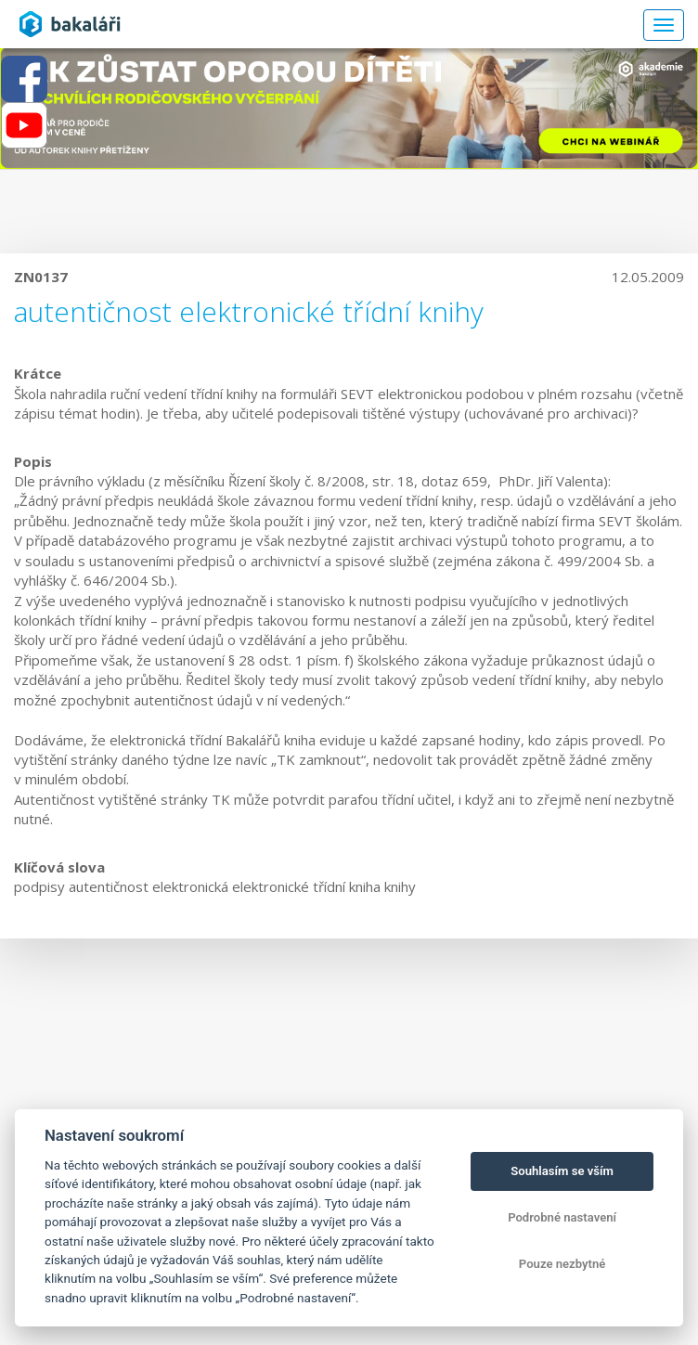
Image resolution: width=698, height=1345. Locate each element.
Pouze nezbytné (562, 1264)
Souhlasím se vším (562, 1171)
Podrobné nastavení (562, 1217)
